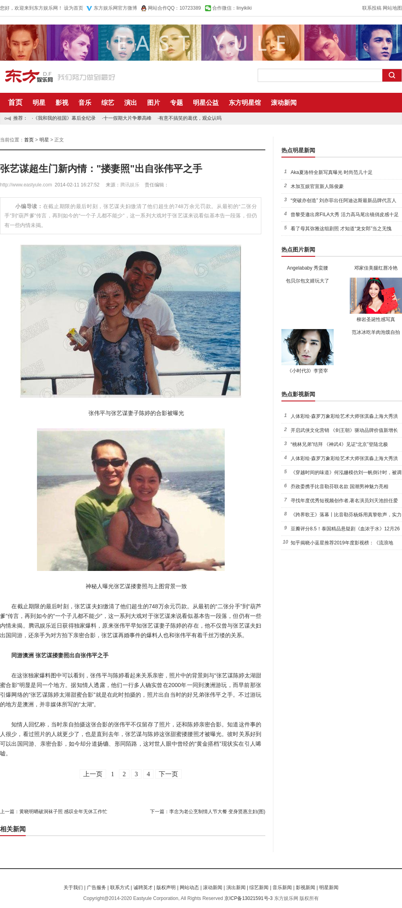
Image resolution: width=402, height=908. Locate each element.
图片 (153, 102)
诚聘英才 (143, 887)
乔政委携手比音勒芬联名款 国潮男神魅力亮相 (339, 486)
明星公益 (206, 102)
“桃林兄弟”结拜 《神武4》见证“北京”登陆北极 (339, 444)
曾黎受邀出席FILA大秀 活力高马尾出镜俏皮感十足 (345, 214)
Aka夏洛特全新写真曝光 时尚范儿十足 (332, 172)
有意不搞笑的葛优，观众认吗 (190, 118)
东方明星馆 (245, 102)
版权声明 (166, 887)
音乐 (84, 102)
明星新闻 (328, 887)
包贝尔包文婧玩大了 (307, 281)
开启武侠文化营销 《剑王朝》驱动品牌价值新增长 (344, 430)
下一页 (168, 774)
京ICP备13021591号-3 (248, 898)
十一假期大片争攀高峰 (127, 118)
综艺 (107, 102)
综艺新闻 (259, 887)
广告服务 (96, 887)
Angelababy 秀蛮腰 (307, 268)
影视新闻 (305, 887)
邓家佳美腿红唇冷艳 (376, 268)
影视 (61, 102)
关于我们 (73, 887)
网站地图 (392, 8)
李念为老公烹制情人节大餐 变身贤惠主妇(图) (217, 811)
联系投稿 (371, 8)
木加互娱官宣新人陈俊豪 (317, 186)
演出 (130, 102)
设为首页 (73, 8)
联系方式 (119, 887)
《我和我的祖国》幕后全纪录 (64, 118)
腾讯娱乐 (129, 185)
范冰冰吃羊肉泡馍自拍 (376, 332)
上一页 (93, 774)
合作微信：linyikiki (232, 8)
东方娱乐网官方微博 (115, 8)
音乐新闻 (282, 887)
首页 (15, 102)
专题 (176, 102)
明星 (39, 102)
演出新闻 (236, 887)
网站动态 (189, 887)
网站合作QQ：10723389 (174, 8)
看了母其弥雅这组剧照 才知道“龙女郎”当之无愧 (341, 228)
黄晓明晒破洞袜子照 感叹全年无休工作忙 (63, 811)
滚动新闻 (284, 102)
